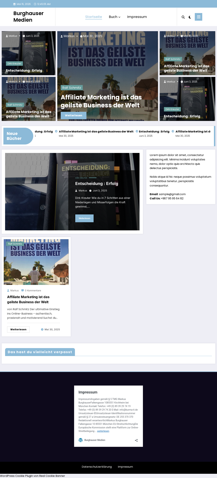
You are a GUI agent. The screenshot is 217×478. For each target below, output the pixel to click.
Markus (12, 36)
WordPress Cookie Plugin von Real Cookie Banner (32, 476)
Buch (114, 16)
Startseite (93, 16)
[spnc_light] (190, 17)
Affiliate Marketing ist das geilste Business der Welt (28, 114)
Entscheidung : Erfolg (24, 70)
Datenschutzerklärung (97, 467)
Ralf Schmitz (15, 105)
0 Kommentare (33, 290)
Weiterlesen (73, 115)
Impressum (137, 16)
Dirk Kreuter (14, 63)
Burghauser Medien (28, 17)
